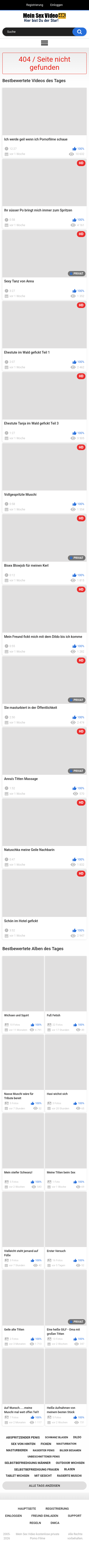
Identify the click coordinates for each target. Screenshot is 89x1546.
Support (75, 1516)
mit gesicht (43, 1475)
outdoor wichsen (70, 1463)
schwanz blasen (56, 1437)
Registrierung (34, 5)
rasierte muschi (69, 1475)
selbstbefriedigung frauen (36, 1469)
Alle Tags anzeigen (44, 1485)
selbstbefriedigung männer (28, 1463)
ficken (46, 1444)
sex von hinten (23, 1444)
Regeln (35, 1523)
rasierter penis (43, 1450)
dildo (77, 1437)
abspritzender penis (23, 1437)
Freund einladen (44, 1516)
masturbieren (17, 1450)
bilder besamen (70, 1450)
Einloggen (56, 5)
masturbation (66, 1443)
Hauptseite (27, 1508)
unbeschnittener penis (44, 1456)
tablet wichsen (17, 1475)
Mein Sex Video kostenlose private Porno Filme (37, 1536)
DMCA (55, 1523)
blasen (69, 1469)
